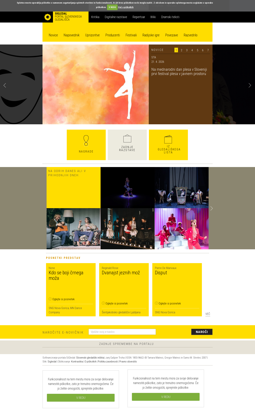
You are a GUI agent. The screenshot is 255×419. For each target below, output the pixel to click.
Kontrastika (77, 361)
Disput (161, 273)
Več (207, 314)
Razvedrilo (190, 35)
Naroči (202, 332)
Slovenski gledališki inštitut (90, 357)
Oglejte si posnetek (62, 299)
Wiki (153, 17)
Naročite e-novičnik (63, 332)
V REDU (112, 7)
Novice (53, 35)
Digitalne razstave (116, 17)
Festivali (131, 35)
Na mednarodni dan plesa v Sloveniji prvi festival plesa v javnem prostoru (179, 71)
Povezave (171, 35)
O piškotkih (90, 361)
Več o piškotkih (126, 7)
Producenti (112, 35)
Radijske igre (151, 35)
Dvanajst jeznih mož (121, 273)
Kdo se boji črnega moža (66, 275)
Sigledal (52, 361)
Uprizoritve (92, 35)
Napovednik (72, 35)
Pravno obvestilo (128, 361)
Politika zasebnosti (108, 361)
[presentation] (186, 332)
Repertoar (138, 17)
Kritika (95, 17)
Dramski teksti (170, 17)
